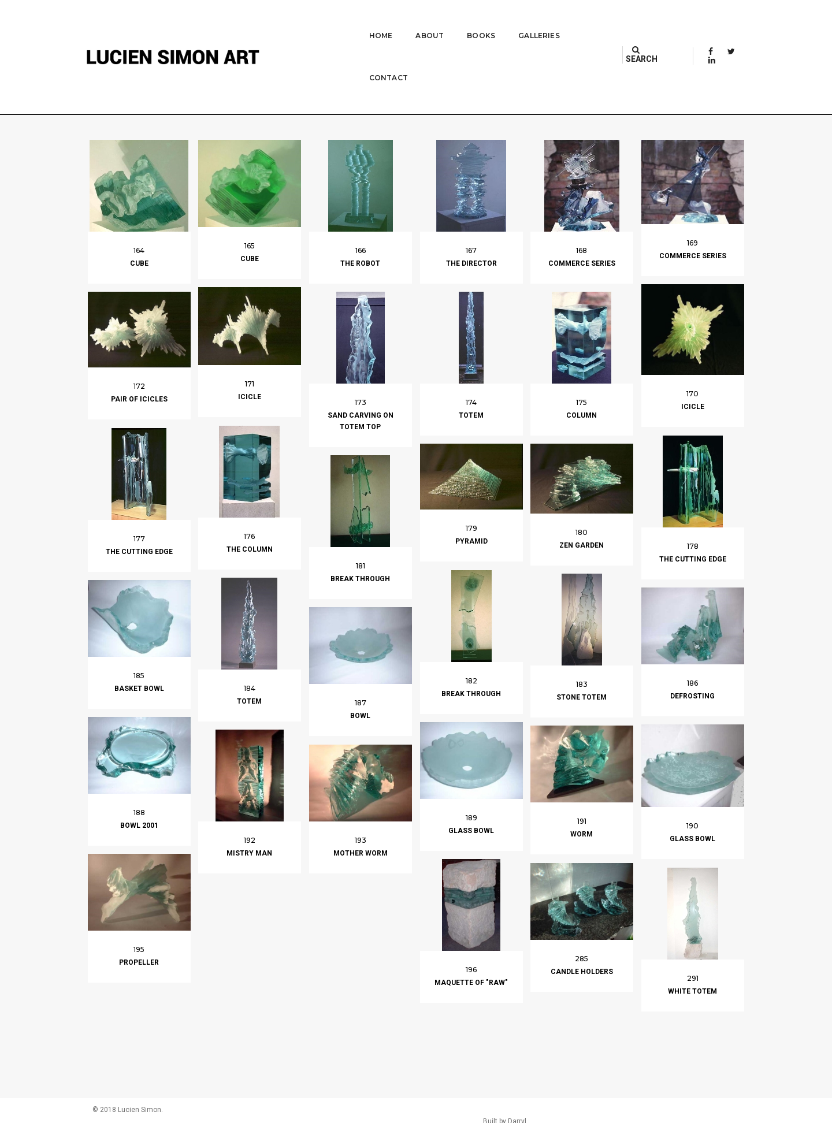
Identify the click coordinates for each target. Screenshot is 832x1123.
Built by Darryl (718, 1111)
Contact (575, 20)
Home (351, 20)
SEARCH (651, 20)
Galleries (509, 20)
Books (451, 20)
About (399, 20)
